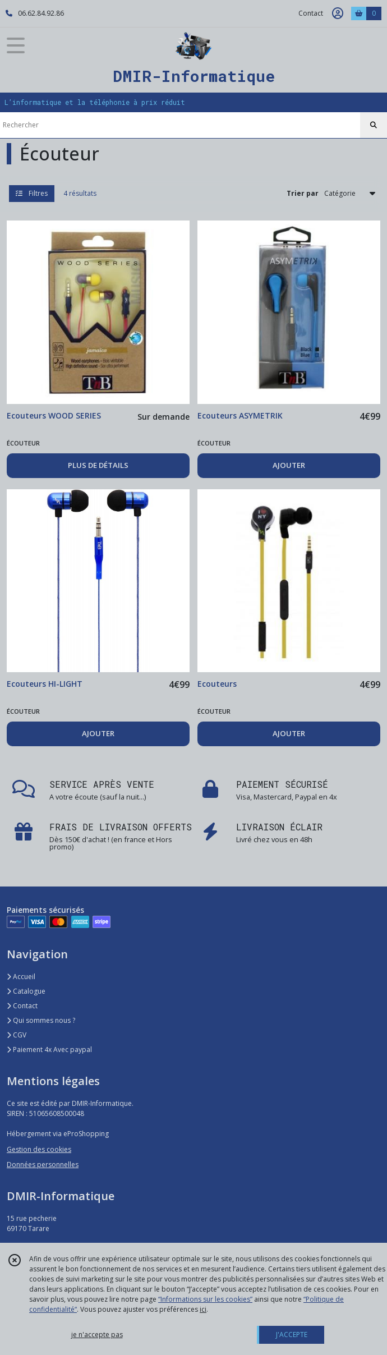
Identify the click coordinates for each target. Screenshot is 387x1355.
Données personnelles (43, 1164)
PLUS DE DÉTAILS (98, 465)
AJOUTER (289, 465)
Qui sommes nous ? (41, 1020)
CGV (16, 1035)
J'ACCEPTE (291, 1334)
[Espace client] (337, 13)
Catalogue (26, 991)
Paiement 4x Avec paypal (49, 1049)
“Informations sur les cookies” (205, 1299)
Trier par (303, 193)
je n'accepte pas (97, 1334)
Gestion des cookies (39, 1149)
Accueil (21, 976)
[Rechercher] (373, 125)
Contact (310, 13)
